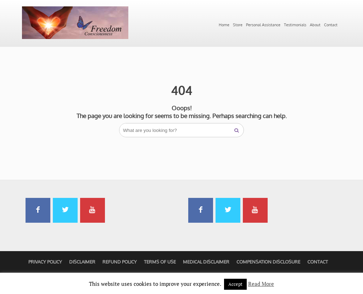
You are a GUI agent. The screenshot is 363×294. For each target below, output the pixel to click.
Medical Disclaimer (206, 262)
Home (224, 24)
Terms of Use (160, 262)
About (315, 24)
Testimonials (295, 24)
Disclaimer (82, 262)
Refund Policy (119, 262)
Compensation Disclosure (268, 262)
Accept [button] (235, 284)
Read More (261, 283)
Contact (330, 24)
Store (237, 24)
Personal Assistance (263, 24)
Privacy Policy (45, 262)
